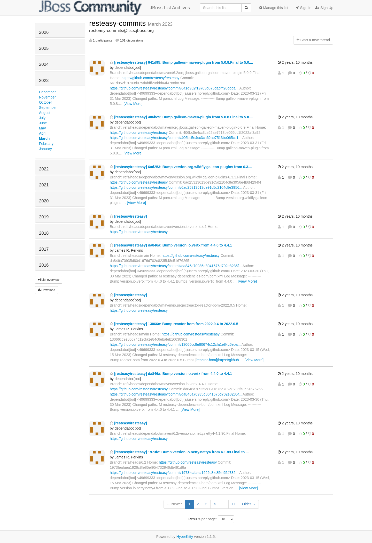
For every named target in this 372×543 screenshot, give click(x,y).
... (223, 504)
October (45, 102)
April (42, 133)
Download (46, 290)
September (48, 107)
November (47, 97)
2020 (44, 201)
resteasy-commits (118, 23)
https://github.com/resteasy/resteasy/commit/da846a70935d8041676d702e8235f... (176, 266)
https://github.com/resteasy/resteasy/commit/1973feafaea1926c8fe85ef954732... (174, 473)
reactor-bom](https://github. (218, 360)
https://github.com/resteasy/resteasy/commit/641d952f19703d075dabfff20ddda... (174, 88)
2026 (44, 32)
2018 (44, 233)
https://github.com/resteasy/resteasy (150, 78)
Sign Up (324, 8)
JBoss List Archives (114, 7)
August (44, 113)
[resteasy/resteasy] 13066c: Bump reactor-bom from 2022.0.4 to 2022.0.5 (174, 324)
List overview (48, 280)
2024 (44, 64)
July (42, 118)
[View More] (133, 104)
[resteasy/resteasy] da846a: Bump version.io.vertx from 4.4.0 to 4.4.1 (171, 245)
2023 (44, 80)
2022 (44, 169)
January (45, 149)
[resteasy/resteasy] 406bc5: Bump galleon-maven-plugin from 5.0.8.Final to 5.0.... (181, 117)
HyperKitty (184, 536)
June (43, 123)
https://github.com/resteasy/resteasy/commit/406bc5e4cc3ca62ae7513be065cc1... (176, 138)
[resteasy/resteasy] (128, 216)
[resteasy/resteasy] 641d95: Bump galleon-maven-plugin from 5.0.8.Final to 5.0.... (181, 62)
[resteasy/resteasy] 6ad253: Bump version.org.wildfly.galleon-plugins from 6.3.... (181, 167)
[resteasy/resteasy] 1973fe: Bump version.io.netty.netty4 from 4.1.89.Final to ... (179, 452)
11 (234, 504)
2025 (44, 48)
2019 (44, 217)
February (46, 144)
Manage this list (273, 8)
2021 (44, 185)
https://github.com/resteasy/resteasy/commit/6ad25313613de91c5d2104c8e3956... (176, 187)
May (42, 128)
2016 (44, 265)
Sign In (303, 8)
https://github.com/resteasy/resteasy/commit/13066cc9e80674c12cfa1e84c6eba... (175, 344)
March (44, 138)
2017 (44, 249)
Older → (248, 504)
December (47, 92)
